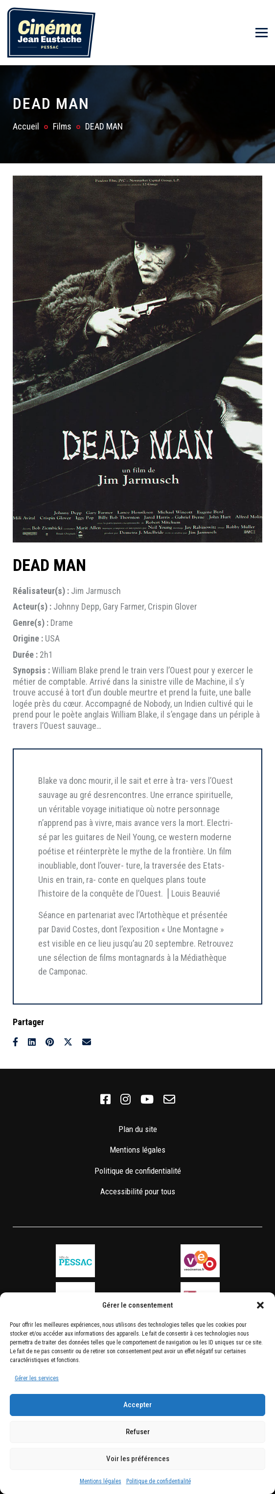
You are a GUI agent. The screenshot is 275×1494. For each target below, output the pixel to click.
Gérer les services (37, 1378)
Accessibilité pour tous (137, 1191)
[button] (260, 1305)
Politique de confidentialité (158, 1481)
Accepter (137, 1404)
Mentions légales (100, 1481)
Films (62, 126)
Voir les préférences (137, 1458)
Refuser (138, 1431)
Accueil (26, 126)
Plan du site (137, 1129)
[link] (105, 1100)
